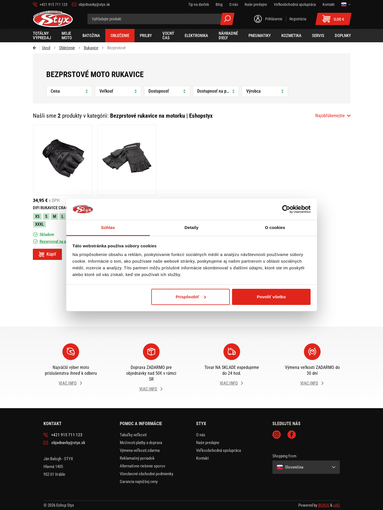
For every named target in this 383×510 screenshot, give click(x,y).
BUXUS (323, 505)
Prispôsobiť (191, 296)
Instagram (276, 434)
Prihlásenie (273, 19)
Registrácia (297, 19)
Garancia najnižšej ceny (139, 481)
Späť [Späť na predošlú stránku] (36, 48)
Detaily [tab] (192, 227)
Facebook (291, 434)
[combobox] (332, 116)
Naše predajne (207, 442)
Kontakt (202, 458)
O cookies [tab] (275, 227)
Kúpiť (51, 254)
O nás (200, 434)
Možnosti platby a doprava (141, 442)
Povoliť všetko (271, 296)
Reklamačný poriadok (137, 458)
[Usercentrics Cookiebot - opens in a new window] (286, 209)
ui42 (336, 505)
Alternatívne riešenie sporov (142, 466)
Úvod (46, 48)
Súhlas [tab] (108, 227)
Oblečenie (67, 48)
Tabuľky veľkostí (133, 434)
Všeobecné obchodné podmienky (146, 473)
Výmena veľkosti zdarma (140, 450)
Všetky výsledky (227, 19)
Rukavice (91, 48)
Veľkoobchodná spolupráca (218, 450)
